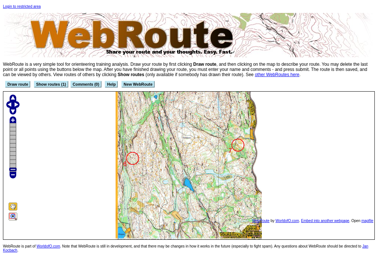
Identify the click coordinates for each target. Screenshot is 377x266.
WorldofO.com (287, 221)
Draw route (17, 84)
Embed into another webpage (325, 221)
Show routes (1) (51, 84)
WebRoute (261, 221)
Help (111, 84)
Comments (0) (86, 84)
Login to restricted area (22, 6)
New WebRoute (138, 84)
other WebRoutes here (277, 74)
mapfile (367, 221)
